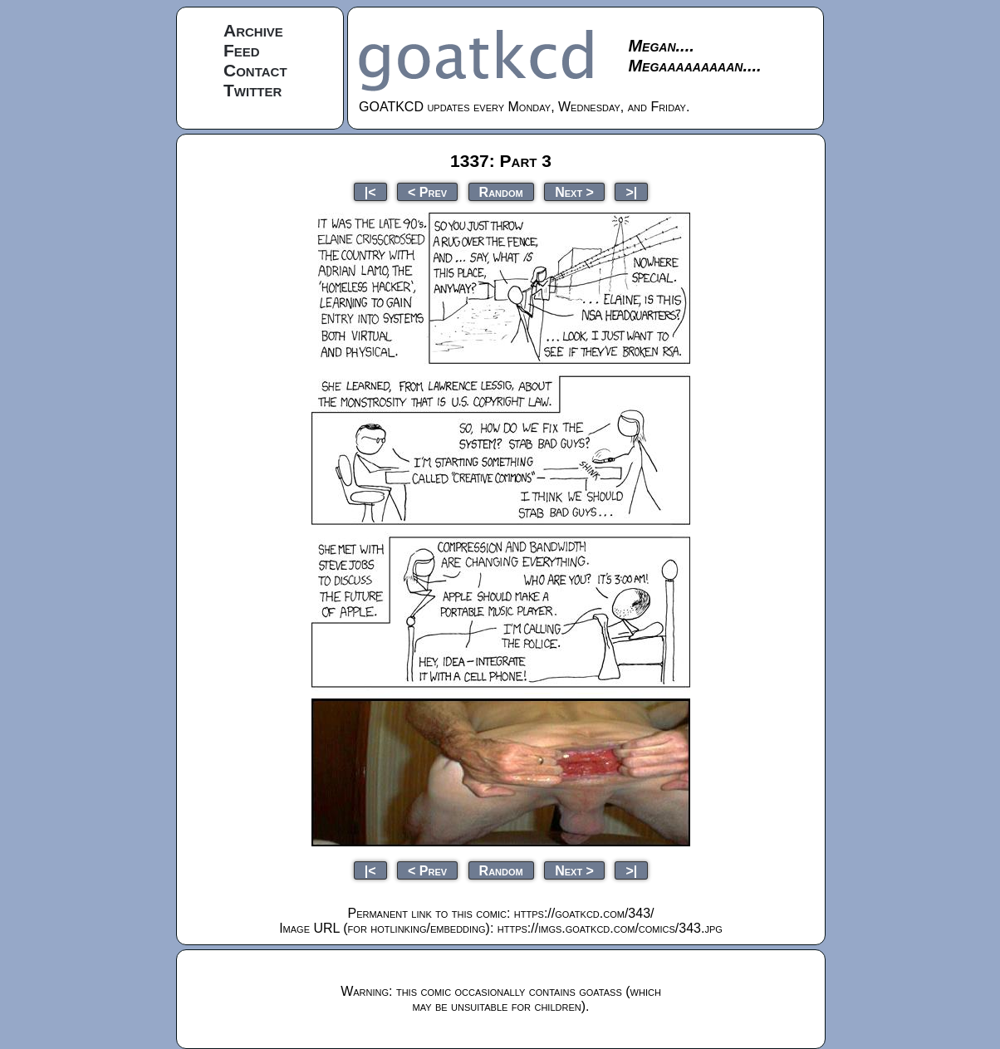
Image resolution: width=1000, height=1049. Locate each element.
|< (370, 191)
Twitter (252, 90)
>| (631, 191)
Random (501, 191)
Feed (241, 50)
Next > (574, 191)
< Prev (427, 191)
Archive (253, 30)
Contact (255, 70)
